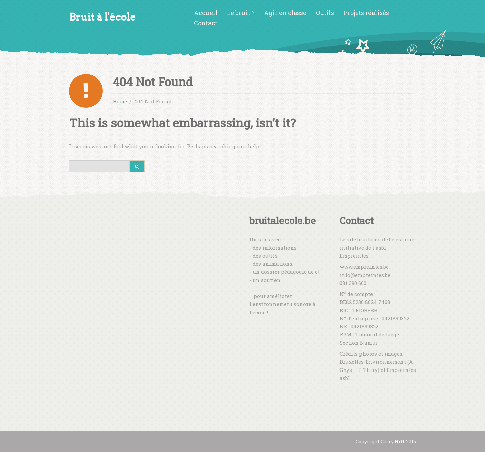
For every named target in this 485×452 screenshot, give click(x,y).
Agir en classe (285, 13)
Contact (205, 23)
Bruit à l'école (102, 17)
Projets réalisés (366, 13)
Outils (325, 13)
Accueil (206, 13)
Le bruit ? (241, 13)
